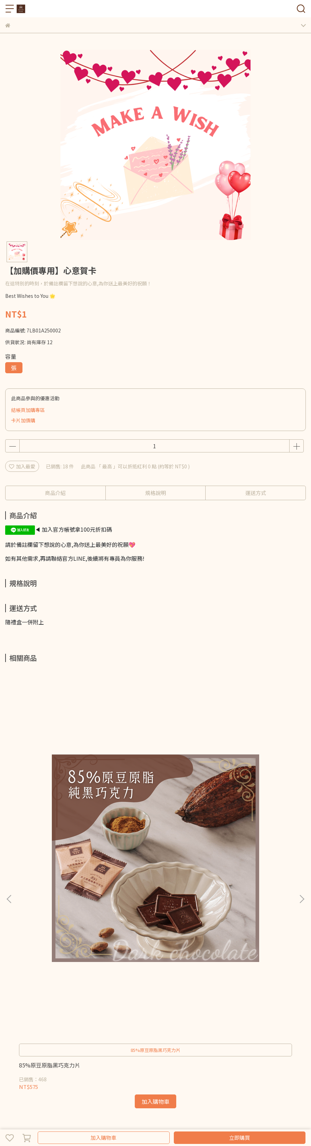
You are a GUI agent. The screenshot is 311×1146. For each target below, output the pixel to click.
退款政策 (106, 977)
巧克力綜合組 (19, 1005)
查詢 (10, 977)
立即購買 (239, 1137)
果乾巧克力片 (84, 1005)
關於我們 (28, 977)
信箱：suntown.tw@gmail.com (40, 928)
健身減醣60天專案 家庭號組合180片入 (152, 813)
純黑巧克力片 (52, 1005)
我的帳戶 (83, 977)
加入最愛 (22, 466)
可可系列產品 (144, 1005)
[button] (302, 771)
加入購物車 (103, 1137)
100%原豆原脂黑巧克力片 (242, 810)
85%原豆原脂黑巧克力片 (49, 810)
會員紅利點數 (55, 977)
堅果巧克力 (115, 1005)
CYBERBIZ (150, 1119)
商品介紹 (55, 492)
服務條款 (151, 977)
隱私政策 (129, 977)
